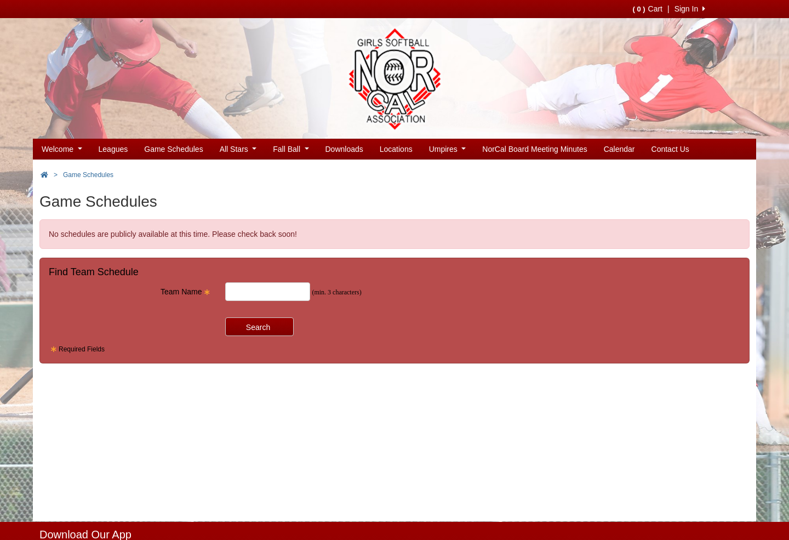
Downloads (344, 149)
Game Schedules (173, 149)
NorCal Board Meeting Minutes (534, 149)
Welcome (62, 149)
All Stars (238, 149)
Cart (647, 8)
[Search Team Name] (267, 291)
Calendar (619, 149)
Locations (396, 149)
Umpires (447, 149)
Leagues (113, 149)
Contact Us (670, 149)
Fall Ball (290, 149)
